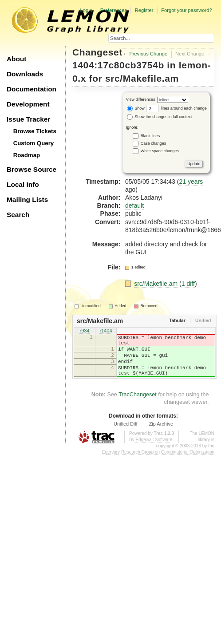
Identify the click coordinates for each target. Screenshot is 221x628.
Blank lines (150, 136)
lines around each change (176, 108)
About (16, 59)
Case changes (153, 143)
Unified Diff (126, 434)
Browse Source (31, 169)
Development (28, 104)
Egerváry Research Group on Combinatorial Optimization (158, 462)
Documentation (31, 89)
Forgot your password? (186, 10)
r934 (84, 331)
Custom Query (33, 143)
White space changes (160, 151)
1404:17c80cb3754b (118, 65)
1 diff (188, 283)
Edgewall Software (153, 450)
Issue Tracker (28, 119)
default (134, 205)
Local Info (23, 184)
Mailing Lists (27, 199)
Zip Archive (161, 434)
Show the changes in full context (159, 117)
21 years (191, 181)
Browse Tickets (34, 131)
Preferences (113, 10)
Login (86, 10)
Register (144, 10)
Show (136, 108)
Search (18, 214)
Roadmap (26, 155)
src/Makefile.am (142, 78)
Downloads (25, 74)
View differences (140, 100)
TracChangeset (137, 405)
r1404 (105, 331)
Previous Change (148, 53)
